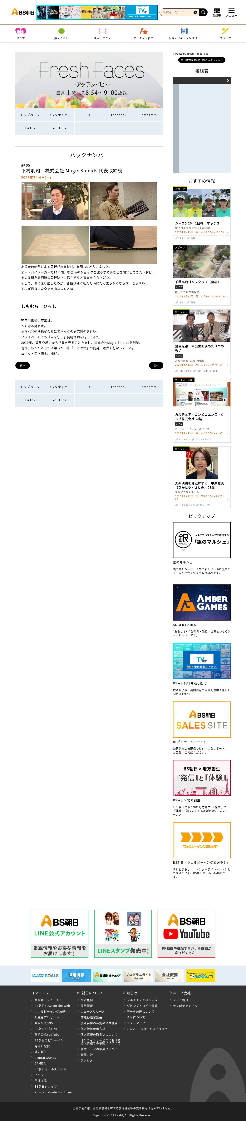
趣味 (193, 238)
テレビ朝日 (180, 1000)
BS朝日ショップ (46, 1086)
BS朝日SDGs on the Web (52, 1006)
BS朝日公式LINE (46, 1029)
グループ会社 (180, 993)
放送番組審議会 (91, 1017)
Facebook (119, 114)
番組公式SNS (44, 1023)
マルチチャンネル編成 (142, 1000)
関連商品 (41, 1081)
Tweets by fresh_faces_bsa (191, 53)
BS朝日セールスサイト (50, 1069)
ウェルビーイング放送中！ (53, 1011)
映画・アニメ (102, 38)
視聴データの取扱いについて (101, 1049)
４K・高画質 (185, 371)
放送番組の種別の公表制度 (99, 1023)
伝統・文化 (202, 371)
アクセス (87, 1060)
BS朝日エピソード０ (49, 1040)
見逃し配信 (42, 1046)
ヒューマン (184, 439)
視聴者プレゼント (47, 1017)
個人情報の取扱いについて (99, 1034)
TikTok (30, 128)
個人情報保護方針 (93, 1029)
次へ (156, 365)
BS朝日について (90, 993)
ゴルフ (182, 238)
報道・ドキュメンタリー (184, 38)
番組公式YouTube (47, 1034)
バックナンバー (59, 114)
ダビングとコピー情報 (142, 1006)
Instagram (148, 114)
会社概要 (87, 1000)
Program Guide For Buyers (54, 1092)
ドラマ (20, 38)
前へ (22, 365)
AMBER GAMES (45, 1057)
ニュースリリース (93, 1011)
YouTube (60, 128)
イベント (41, 1075)
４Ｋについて (136, 1017)
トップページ (30, 114)
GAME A (40, 1063)
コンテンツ (40, 993)
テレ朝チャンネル (185, 1006)
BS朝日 (23, 12)
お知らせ (130, 993)
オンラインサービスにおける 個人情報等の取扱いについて (99, 1041)
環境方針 (87, 1055)
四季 (215, 371)
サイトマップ (136, 1023)
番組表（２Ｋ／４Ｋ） (50, 1000)
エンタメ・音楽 (143, 38)
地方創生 (41, 1052)
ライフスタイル (203, 439)
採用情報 (87, 1006)
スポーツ (225, 38)
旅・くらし (61, 38)
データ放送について (141, 1011)
